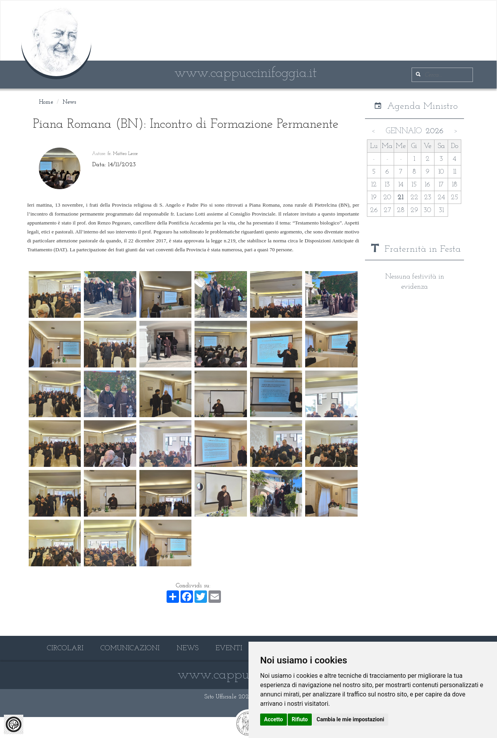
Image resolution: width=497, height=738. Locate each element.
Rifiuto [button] (300, 719)
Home (46, 102)
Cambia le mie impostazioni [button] (350, 719)
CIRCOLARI (65, 648)
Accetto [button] (273, 719)
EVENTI (228, 648)
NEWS (187, 648)
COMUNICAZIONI (130, 648)
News (69, 102)
